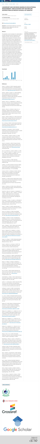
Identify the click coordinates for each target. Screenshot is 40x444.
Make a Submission (6, 384)
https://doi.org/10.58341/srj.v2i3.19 (8, 99)
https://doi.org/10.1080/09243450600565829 (10, 293)
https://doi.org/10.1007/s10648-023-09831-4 (11, 344)
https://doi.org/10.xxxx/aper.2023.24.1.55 (9, 126)
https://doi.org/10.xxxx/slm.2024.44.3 (11, 215)
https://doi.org (14, 273)
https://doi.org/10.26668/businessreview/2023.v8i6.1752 (12, 331)
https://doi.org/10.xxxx (12, 90)
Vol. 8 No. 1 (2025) (27, 24)
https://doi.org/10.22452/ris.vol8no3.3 (8, 316)
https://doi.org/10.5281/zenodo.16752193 (9, 120)
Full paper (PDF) (28, 14)
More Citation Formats (28, 42)
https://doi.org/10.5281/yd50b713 (10, 23)
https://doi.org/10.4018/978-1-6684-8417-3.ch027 (10, 308)
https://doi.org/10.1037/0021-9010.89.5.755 (13, 259)
